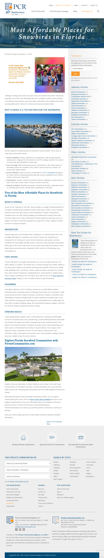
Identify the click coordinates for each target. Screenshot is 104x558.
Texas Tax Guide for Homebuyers (84, 274)
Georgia (56, 473)
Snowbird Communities (79, 147)
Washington (90, 476)
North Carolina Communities (81, 208)
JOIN (75, 74)
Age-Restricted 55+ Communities (52, 439)
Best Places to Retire (78, 162)
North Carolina (75, 473)
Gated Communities (78, 103)
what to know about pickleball (40, 399)
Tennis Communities (78, 119)
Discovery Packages (13, 495)
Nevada (72, 465)
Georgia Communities (78, 194)
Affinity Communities (78, 134)
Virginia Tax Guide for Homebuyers (84, 277)
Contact (84, 5)
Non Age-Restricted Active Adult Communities (81, 440)
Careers (40, 506)
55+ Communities (77, 129)
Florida (56, 471)
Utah (87, 471)
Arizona (56, 462)
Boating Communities (78, 94)
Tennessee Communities (80, 215)
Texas (88, 468)
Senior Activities (76, 171)
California (57, 465)
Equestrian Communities (80, 101)
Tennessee (89, 465)
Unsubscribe (10, 506)
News (76, 5)
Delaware (57, 468)
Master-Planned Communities (81, 140)
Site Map (41, 495)
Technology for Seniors (79, 173)
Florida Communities (78, 192)
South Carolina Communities (81, 212)
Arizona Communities (78, 183)
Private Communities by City (18, 481)
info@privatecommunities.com (25, 527)
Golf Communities (77, 106)
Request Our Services (63, 5)
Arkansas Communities (79, 185)
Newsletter (10, 503)
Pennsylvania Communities (80, 210)
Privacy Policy (42, 497)
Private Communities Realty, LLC (73, 518)
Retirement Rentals (78, 145)
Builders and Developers (14, 497)
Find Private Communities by (20, 457)
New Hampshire (75, 468)
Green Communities (78, 108)
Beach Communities (78, 92)
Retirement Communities (80, 143)
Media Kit (60, 495)
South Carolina (91, 462)
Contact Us (42, 492)
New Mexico (74, 471)
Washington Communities (80, 224)
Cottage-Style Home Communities (83, 136)
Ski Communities (77, 117)
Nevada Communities (78, 201)
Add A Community (63, 489)
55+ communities (50, 173)
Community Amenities (79, 99)
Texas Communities (78, 217)
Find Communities (38, 11)
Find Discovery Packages (59, 11)
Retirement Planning (78, 168)
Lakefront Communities (79, 110)
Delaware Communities (79, 190)
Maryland (73, 462)
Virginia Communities (78, 222)
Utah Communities (77, 219)
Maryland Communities (79, 199)
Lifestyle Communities (79, 138)
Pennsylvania (74, 476)
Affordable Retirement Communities (83, 157)
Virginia (88, 473)
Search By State (62, 457)
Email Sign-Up (87, 11)
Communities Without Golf (80, 96)
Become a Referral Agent (65, 497)
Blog (75, 11)
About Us (94, 5)
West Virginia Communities (80, 226)
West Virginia (58, 479)
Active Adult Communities (80, 131)
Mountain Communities (79, 112)
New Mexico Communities (80, 205)
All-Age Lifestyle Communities (23, 439)
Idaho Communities (78, 196)
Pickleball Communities (79, 115)
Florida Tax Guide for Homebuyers (84, 261)
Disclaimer (41, 500)
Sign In (59, 492)
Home (51, 5)
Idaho (55, 476)
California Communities (79, 187)
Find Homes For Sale (13, 492)
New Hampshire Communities (82, 203)
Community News (12, 500)
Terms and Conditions (45, 503)
